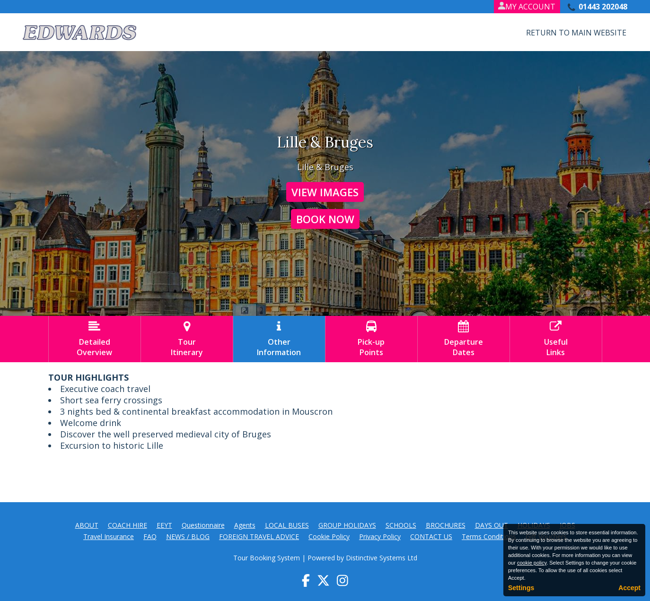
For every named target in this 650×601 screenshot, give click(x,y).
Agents (244, 525)
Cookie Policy (329, 536)
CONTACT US (431, 536)
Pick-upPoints (371, 339)
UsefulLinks (556, 339)
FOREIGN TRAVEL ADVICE (259, 536)
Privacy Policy (380, 536)
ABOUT (86, 525)
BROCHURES (446, 525)
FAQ (150, 536)
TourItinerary (187, 339)
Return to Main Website (576, 32)
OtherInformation (279, 339)
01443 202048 (603, 6)
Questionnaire (203, 525)
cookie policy (531, 563)
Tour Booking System (266, 557)
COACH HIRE (127, 525)
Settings (521, 588)
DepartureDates (463, 339)
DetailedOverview (95, 339)
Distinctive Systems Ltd (381, 557)
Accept (629, 588)
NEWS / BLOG (188, 536)
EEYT (164, 525)
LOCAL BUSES (287, 525)
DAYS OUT (491, 525)
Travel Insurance (108, 536)
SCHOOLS (401, 525)
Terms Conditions (489, 536)
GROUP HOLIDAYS (347, 525)
